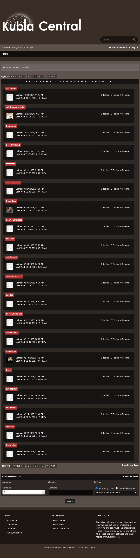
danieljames (12, 332)
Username (7, 482)
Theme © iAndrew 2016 (56, 547)
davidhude (11, 88)
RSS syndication (13, 533)
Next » (53, 76)
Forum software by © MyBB (82, 547)
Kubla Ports (57, 524)
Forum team (11, 520)
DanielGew (11, 351)
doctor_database (14, 314)
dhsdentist (11, 407)
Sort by (97, 482)
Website (52, 482)
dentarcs (10, 426)
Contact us (10, 524)
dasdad (9, 295)
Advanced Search (129, 476)
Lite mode (10, 528)
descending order (127, 488)
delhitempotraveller (15, 107)
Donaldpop (11, 201)
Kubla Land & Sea (60, 528)
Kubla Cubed (58, 520)
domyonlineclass (14, 220)
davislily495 (12, 389)
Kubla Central (12, 67)
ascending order (106, 488)
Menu (5, 54)
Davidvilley (11, 445)
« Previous (15, 76)
